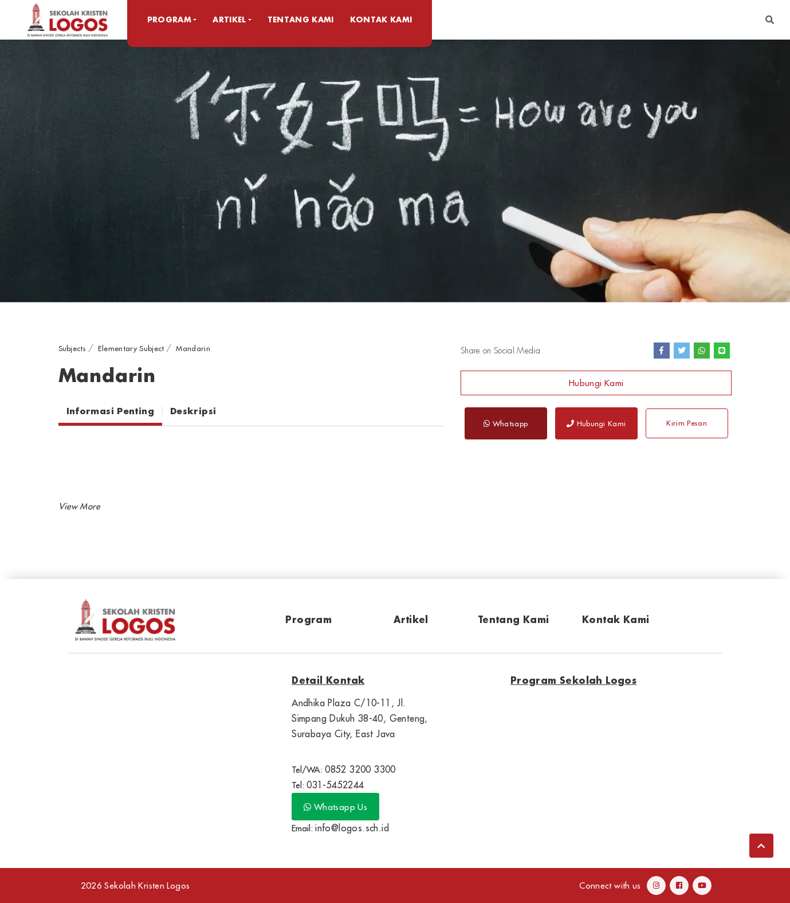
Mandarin (193, 348)
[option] (395, 170)
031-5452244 (335, 785)
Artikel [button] (230, 19)
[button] (769, 20)
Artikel (411, 619)
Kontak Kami (382, 19)
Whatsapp (506, 423)
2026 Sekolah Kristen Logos (135, 885)
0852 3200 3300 (360, 769)
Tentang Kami (302, 19)
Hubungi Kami (596, 382)
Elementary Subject (131, 348)
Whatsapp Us (335, 806)
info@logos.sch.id (352, 828)
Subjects (72, 348)
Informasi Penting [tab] (110, 411)
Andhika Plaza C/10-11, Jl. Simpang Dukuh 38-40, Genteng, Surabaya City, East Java (360, 718)
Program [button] (170, 19)
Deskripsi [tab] (193, 411)
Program (308, 619)
